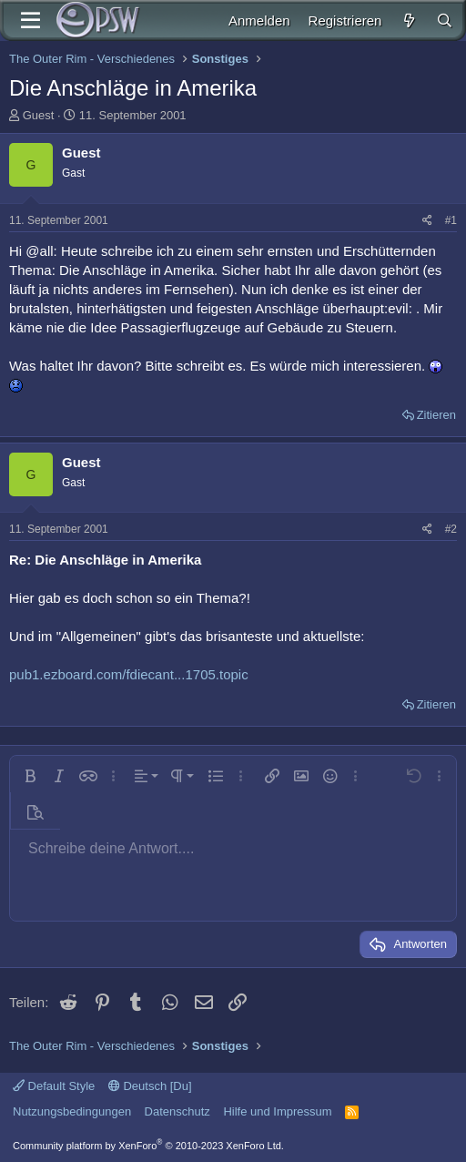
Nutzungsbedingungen (72, 1111)
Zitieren (436, 415)
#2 (451, 529)
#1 (451, 220)
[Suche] (444, 20)
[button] (30, 775)
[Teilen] (427, 220)
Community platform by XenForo (148, 1145)
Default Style (54, 1086)
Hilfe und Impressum (277, 1111)
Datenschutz (177, 1111)
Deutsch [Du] (150, 1086)
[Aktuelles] (408, 20)
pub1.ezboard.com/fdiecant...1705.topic (128, 674)
